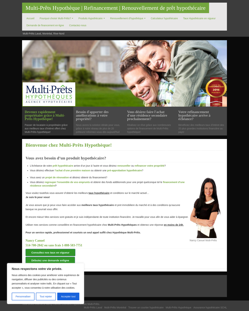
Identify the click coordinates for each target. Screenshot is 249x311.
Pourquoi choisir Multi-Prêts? (55, 18)
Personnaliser (23, 296)
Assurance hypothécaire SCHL (210, 307)
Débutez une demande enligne (50, 260)
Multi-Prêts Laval (93, 307)
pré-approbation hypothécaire (124, 170)
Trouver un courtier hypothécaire (146, 307)
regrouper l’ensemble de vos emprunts (67, 182)
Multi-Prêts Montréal (115, 307)
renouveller (123, 165)
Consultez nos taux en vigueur (50, 252)
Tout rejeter (46, 296)
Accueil (30, 18)
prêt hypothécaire (63, 165)
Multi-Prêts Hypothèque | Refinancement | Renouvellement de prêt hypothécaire (116, 8)
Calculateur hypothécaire (164, 18)
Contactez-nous (77, 25)
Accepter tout (68, 296)
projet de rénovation (57, 177)
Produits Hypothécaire (90, 18)
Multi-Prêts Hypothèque (178, 307)
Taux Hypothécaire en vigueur (199, 18)
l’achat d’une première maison (72, 170)
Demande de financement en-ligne (45, 25)
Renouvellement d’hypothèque (126, 18)
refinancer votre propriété (149, 165)
